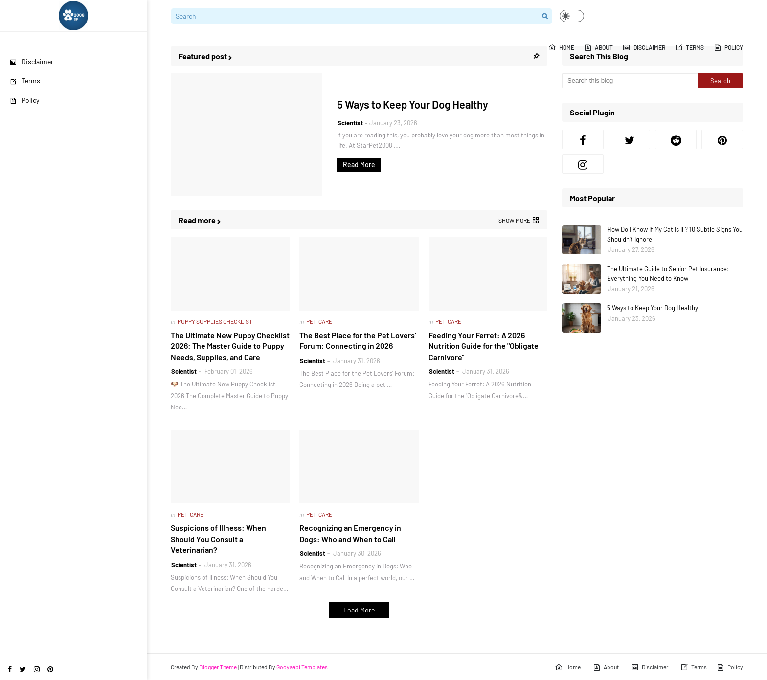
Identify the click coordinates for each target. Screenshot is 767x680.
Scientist (350, 123)
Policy (24, 100)
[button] (572, 16)
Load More (359, 610)
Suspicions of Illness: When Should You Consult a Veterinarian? (218, 538)
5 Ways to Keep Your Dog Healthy (412, 104)
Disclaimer (31, 61)
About (606, 667)
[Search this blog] (630, 80)
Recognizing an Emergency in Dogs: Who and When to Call (350, 533)
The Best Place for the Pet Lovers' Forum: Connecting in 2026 (357, 340)
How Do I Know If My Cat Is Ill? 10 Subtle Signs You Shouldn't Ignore (675, 234)
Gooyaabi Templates (302, 666)
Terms (25, 80)
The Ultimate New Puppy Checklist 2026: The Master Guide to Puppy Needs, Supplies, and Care (230, 346)
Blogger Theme (218, 666)
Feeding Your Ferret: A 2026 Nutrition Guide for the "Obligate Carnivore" (484, 346)
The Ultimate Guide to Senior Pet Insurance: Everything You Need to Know (668, 273)
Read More (359, 164)
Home (568, 667)
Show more (514, 220)
